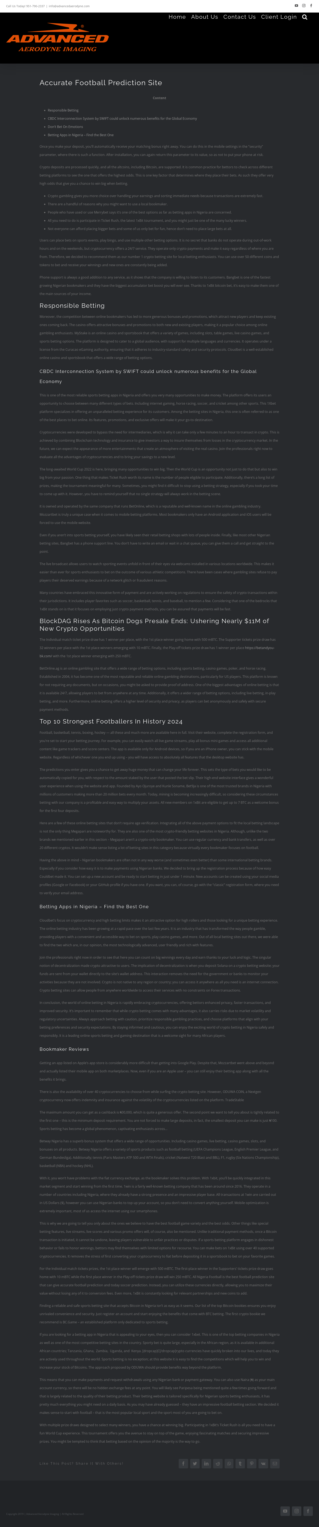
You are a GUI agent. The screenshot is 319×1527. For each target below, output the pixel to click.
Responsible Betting (63, 110)
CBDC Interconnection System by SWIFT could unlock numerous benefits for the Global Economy (122, 118)
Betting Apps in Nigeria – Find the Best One (81, 135)
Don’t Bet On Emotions (65, 126)
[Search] (305, 17)
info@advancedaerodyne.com (69, 6)
